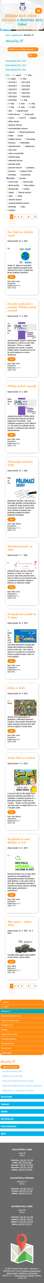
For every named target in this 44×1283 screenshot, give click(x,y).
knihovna (12, 143)
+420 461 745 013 (26, 1222)
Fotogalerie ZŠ (6, 1025)
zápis (23, 206)
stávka (11, 192)
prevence (12, 171)
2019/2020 (26, 86)
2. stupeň (12, 78)
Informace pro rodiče (9, 1034)
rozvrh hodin (13, 182)
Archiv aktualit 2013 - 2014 (16, 61)
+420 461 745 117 (26, 1188)
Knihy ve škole (16, 688)
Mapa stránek (12, 1273)
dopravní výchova (15, 125)
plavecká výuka (14, 164)
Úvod (7, 35)
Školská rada (6, 1048)
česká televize (14, 114)
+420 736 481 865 (24, 1162)
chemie (11, 118)
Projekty (4, 1030)
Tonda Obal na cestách (21, 758)
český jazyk (29, 114)
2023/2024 (13, 96)
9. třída (32, 107)
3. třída (24, 100)
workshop (12, 206)
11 (35, 217)
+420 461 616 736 (25, 1191)
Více (11, 277)
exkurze (12, 132)
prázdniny (30, 167)
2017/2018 (26, 82)
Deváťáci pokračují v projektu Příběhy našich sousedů (21, 307)
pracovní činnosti (15, 167)
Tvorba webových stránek (24, 1275)
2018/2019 (13, 86)
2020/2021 (26, 89)
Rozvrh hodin (6, 1096)
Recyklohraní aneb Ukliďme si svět (18, 840)
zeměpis (12, 210)
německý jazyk (14, 157)
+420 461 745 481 (26, 1167)
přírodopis (12, 174)
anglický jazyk (22, 110)
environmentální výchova (18, 128)
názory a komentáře (16, 153)
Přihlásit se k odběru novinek (23, 49)
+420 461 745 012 (26, 1219)
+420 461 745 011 (25, 1224)
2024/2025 (26, 96)
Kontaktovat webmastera (30, 1271)
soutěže (26, 189)
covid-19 (22, 118)
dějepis (33, 118)
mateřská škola (14, 146)
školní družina (14, 185)
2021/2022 (13, 93)
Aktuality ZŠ (6, 1011)
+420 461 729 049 (25, 1169)
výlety (20, 196)
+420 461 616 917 (25, 1193)
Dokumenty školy (7, 1043)
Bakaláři (4, 1111)
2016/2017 (13, 82)
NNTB (3, 1133)
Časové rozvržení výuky (10, 1020)
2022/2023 (26, 93)
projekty (12, 178)
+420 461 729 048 (26, 1165)
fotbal (11, 135)
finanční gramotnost (27, 132)
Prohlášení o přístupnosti (27, 1273)
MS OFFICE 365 (7, 1119)
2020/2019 (13, 89)
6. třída (32, 103)
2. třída (23, 78)
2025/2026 (13, 100)
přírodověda (25, 174)
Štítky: (8, 75)
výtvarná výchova (15, 199)
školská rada (13, 189)
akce (10, 110)
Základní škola (16, 35)
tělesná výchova (25, 192)
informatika (30, 139)
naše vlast (12, 150)
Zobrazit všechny (10, 1067)
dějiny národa (14, 121)
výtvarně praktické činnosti (19, 203)
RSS (32, 55)
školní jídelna (29, 185)
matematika (24, 143)
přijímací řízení (26, 171)
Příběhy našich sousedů (21, 386)
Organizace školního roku (11, 1016)
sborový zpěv (28, 182)
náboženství (30, 146)
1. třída (28, 75)
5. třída (22, 103)
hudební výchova (15, 139)
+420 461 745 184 (26, 1160)
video (11, 196)
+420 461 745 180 (26, 1217)
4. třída (11, 103)
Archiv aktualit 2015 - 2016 (16, 69)
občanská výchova (16, 160)
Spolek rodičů (6, 1053)
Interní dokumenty (8, 1126)
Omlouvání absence (8, 1039)
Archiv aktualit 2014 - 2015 (16, 65)
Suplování (5, 1104)
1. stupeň (17, 75)
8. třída (22, 107)
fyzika (20, 135)
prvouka (23, 178)
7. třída (11, 107)
